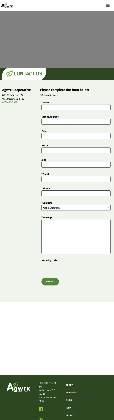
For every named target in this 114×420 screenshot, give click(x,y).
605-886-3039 (9, 102)
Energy (70, 415)
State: (45, 145)
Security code (49, 260)
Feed (68, 408)
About (69, 385)
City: (44, 131)
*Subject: (46, 202)
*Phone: (46, 188)
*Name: (45, 102)
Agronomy (72, 392)
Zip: (43, 159)
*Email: (45, 174)
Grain (69, 400)
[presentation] (64, 268)
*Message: (47, 217)
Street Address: (50, 116)
